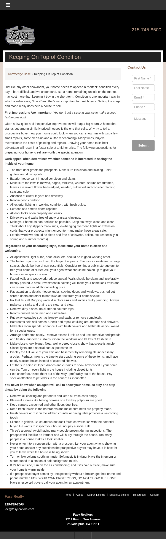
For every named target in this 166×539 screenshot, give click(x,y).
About (79, 495)
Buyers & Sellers (119, 495)
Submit (143, 145)
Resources (139, 495)
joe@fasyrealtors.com (19, 509)
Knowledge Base (19, 74)
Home (67, 495)
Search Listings (96, 495)
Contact (154, 495)
